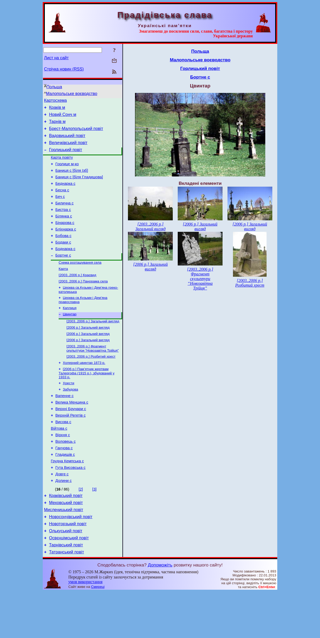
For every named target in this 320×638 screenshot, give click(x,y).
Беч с (60, 208)
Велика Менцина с (72, 432)
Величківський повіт (68, 148)
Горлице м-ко (67, 172)
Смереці (98, 633)
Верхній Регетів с (71, 447)
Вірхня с (63, 468)
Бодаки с (63, 259)
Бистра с (63, 223)
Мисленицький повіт (63, 551)
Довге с (62, 512)
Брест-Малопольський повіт (76, 132)
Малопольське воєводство (71, 93)
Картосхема (55, 101)
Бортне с (63, 274)
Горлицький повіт (65, 156)
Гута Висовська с (71, 505)
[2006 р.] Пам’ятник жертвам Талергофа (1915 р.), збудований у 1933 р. (86, 400)
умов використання (85, 628)
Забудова (70, 418)
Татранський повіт (66, 598)
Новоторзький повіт (68, 567)
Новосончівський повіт (70, 559)
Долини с (64, 520)
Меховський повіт (66, 543)
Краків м (57, 109)
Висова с (63, 454)
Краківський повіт (66, 535)
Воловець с (66, 476)
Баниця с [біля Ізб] (72, 179)
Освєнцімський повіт (69, 582)
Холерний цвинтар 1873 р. (84, 389)
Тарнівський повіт (66, 590)
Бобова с (64, 252)
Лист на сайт (56, 58)
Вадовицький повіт (67, 140)
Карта (63, 289)
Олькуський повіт (65, 574)
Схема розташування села (80, 282)
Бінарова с (65, 237)
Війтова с (59, 461)
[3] (94, 528)
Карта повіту (62, 164)
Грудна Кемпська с (67, 498)
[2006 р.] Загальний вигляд (88, 351)
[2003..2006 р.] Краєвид (77, 295)
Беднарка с (66, 194)
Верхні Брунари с (71, 439)
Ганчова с (64, 483)
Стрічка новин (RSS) (64, 69)
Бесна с (62, 201)
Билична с (65, 216)
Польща (54, 87)
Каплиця (69, 330)
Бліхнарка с (66, 245)
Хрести (68, 411)
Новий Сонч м (62, 117)
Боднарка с (66, 267)
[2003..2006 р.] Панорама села (83, 302)
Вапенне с (65, 425)
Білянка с (64, 230)
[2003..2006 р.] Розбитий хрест (90, 383)
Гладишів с (65, 490)
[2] (81, 528)
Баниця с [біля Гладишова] (79, 186)
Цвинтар (70, 337)
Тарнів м (57, 124)
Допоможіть (160, 611)
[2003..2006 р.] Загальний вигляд (92, 345)
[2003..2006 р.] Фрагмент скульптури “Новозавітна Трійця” (92, 374)
